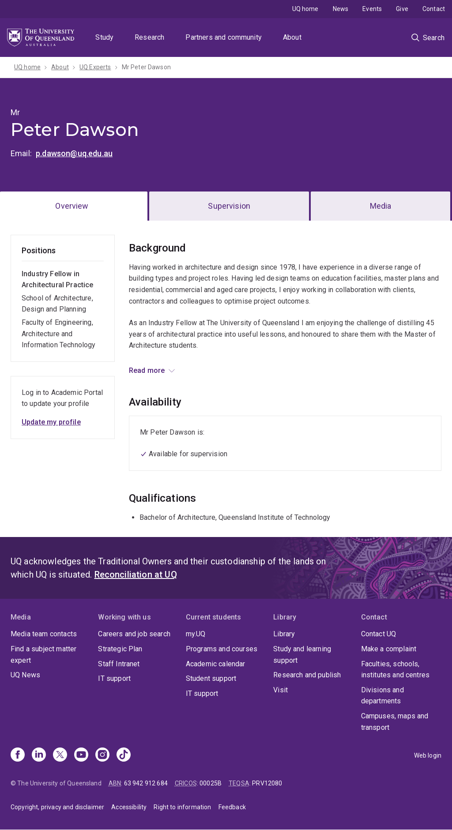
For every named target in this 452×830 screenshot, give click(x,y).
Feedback (232, 807)
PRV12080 (267, 783)
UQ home (305, 8)
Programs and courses (221, 649)
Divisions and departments (382, 696)
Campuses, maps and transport (395, 722)
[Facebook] (18, 755)
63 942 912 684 (146, 783)
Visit (280, 690)
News (341, 8)
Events (372, 8)
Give (402, 8)
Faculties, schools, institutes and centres (395, 670)
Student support (211, 678)
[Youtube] (81, 755)
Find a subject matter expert (43, 655)
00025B (211, 783)
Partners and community (223, 37)
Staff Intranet (118, 664)
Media (381, 205)
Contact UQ (378, 634)
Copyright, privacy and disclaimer (57, 807)
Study (104, 37)
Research (149, 37)
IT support (114, 678)
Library (284, 634)
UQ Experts (95, 67)
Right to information (182, 807)
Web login (427, 755)
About (292, 37)
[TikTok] (124, 755)
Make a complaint (389, 649)
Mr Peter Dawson (146, 67)
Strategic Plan (120, 649)
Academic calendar (215, 664)
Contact (433, 8)
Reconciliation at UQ (135, 574)
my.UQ (196, 634)
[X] (60, 755)
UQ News (25, 675)
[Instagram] (102, 755)
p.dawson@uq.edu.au (74, 153)
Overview (71, 205)
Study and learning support (302, 655)
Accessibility (129, 807)
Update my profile (51, 422)
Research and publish (307, 675)
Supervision (229, 205)
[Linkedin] (39, 755)
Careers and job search (134, 634)
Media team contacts (44, 634)
